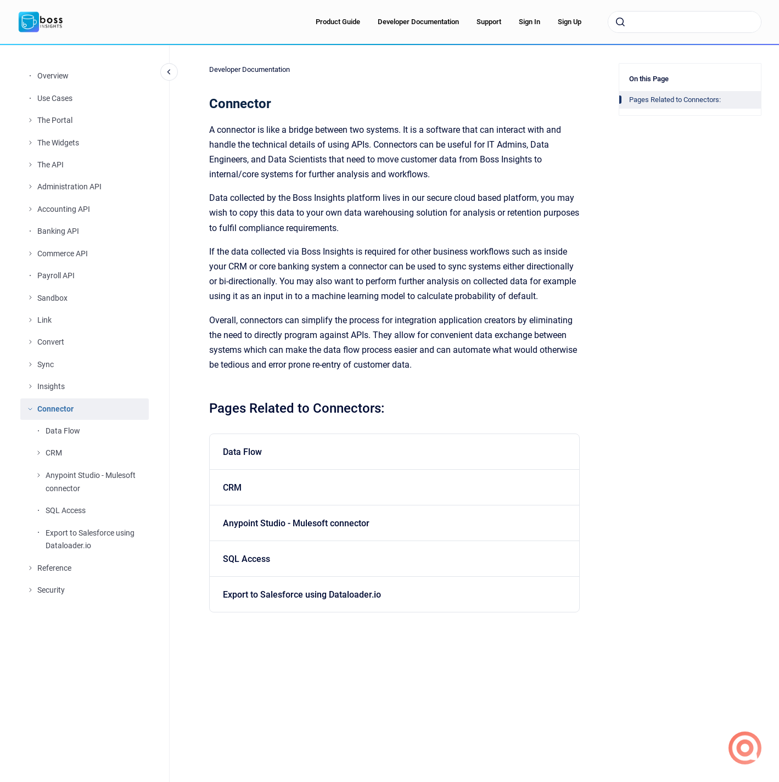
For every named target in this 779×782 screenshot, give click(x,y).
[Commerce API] (30, 253)
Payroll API (56, 275)
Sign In (529, 22)
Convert (50, 341)
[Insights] (30, 386)
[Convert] (30, 341)
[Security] (30, 590)
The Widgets (58, 142)
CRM (54, 452)
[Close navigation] (169, 72)
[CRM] (38, 452)
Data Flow (63, 430)
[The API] (30, 164)
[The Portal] (30, 120)
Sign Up (569, 22)
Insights (51, 386)
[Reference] (30, 568)
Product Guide (338, 22)
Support (489, 22)
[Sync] (30, 364)
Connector (55, 408)
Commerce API (62, 253)
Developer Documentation (418, 22)
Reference (54, 568)
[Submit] (620, 22)
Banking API (58, 231)
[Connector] (30, 408)
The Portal (54, 120)
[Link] (30, 320)
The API (50, 164)
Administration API (69, 186)
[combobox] (684, 22)
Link (44, 320)
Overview (53, 75)
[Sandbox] (30, 297)
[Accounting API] (30, 209)
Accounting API (63, 209)
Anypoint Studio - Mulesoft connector (91, 482)
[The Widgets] (30, 142)
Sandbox (52, 298)
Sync (45, 364)
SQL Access (66, 510)
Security (51, 590)
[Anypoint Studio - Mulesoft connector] (38, 475)
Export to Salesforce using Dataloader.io (90, 539)
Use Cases (54, 98)
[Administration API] (30, 186)
